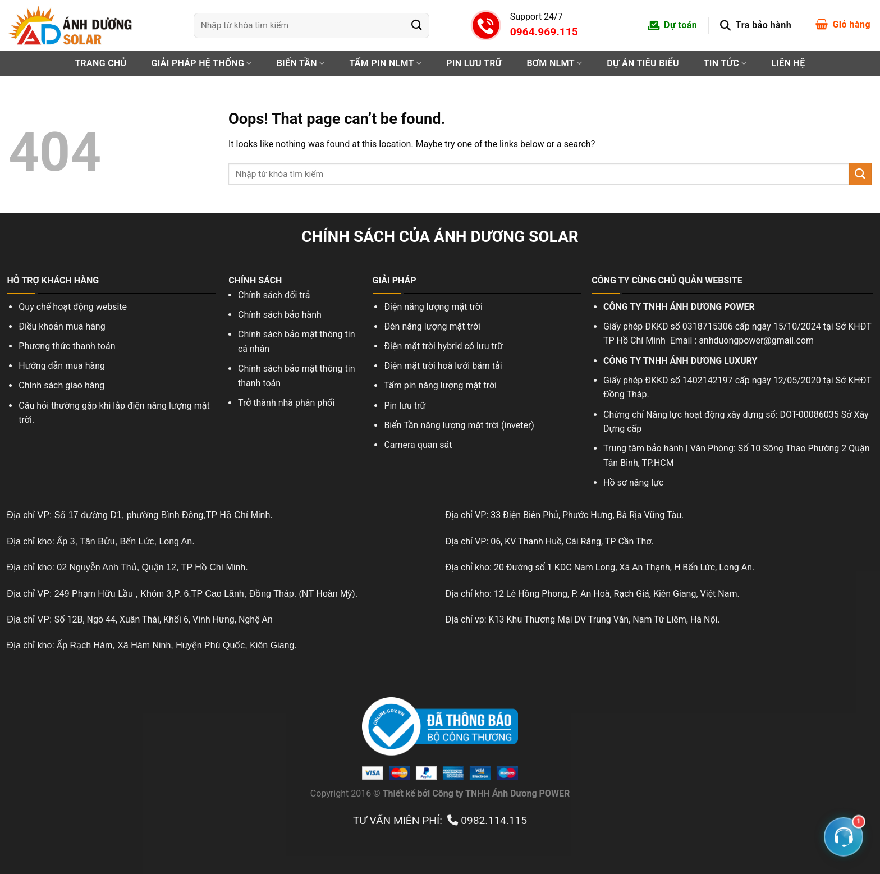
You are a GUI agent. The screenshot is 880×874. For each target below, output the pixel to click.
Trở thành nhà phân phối (286, 402)
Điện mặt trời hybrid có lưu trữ (443, 346)
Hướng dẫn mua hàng (62, 365)
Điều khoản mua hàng (62, 326)
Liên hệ (788, 63)
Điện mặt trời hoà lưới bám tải (443, 365)
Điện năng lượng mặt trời (433, 306)
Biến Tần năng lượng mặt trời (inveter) (459, 425)
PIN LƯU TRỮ (474, 63)
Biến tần (301, 63)
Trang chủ (100, 63)
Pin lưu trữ (404, 405)
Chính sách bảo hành (280, 314)
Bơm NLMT (554, 63)
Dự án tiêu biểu (643, 63)
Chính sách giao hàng (61, 385)
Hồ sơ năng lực (633, 482)
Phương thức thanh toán (67, 346)
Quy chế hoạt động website (73, 306)
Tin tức (725, 63)
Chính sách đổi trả (274, 295)
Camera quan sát (419, 445)
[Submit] (417, 25)
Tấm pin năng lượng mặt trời (440, 385)
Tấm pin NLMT (385, 63)
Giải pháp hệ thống (201, 63)
